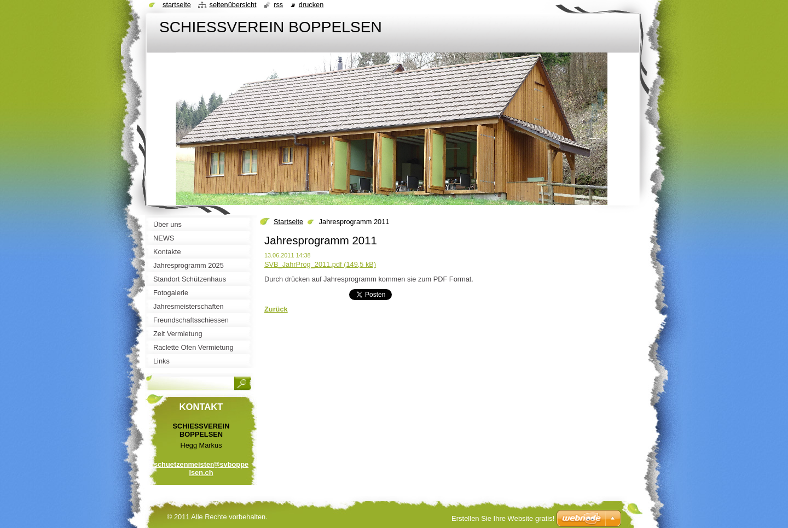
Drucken (311, 5)
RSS (278, 5)
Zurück (276, 309)
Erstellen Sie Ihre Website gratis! (502, 518)
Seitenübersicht (232, 5)
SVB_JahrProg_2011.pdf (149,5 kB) (320, 264)
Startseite (288, 222)
